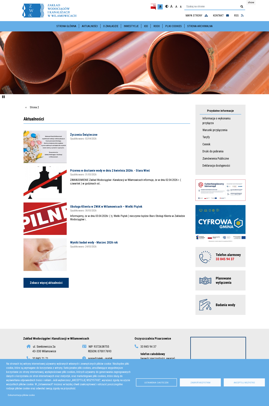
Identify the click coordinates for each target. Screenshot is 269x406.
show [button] (251, 2)
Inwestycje (131, 26)
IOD (146, 26)
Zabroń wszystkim (200, 382)
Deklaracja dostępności (216, 165)
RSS (238, 15)
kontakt (221, 15)
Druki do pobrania (212, 151)
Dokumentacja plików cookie (21, 395)
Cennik (206, 144)
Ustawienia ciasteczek (156, 382)
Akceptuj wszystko (244, 382)
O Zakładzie (110, 26)
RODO (156, 26)
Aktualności (90, 26)
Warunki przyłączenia (214, 130)
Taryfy (206, 137)
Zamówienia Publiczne (215, 158)
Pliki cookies (173, 26)
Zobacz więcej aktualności (46, 283)
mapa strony (197, 15)
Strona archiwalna (200, 26)
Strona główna (66, 26)
